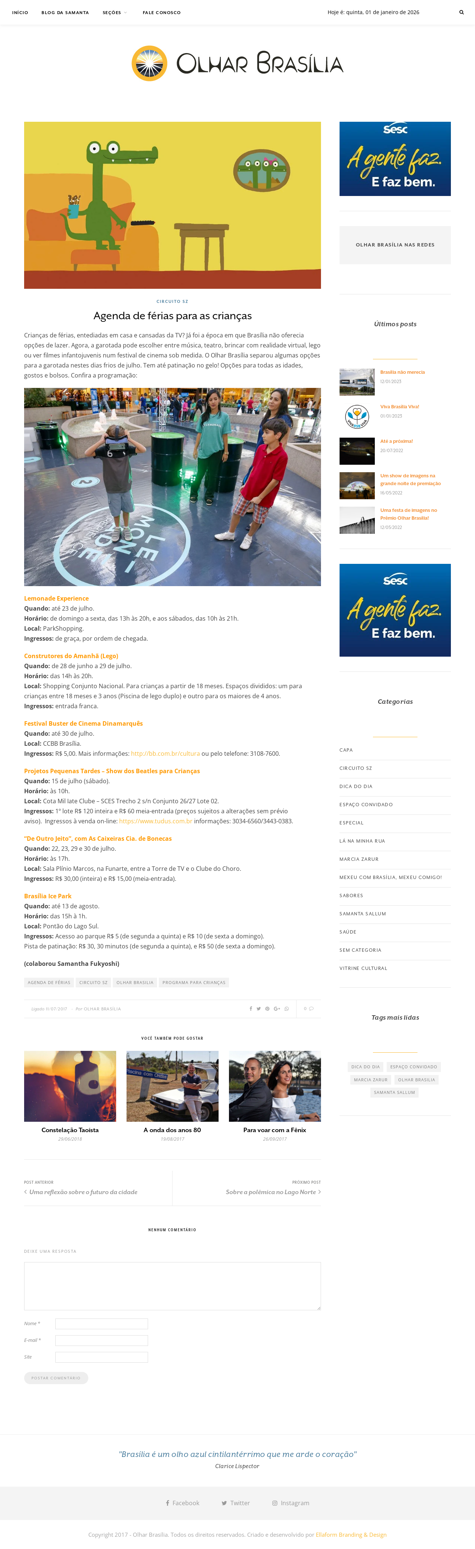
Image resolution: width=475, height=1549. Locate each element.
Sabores (352, 895)
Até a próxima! (396, 441)
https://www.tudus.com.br (156, 821)
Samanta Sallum (363, 913)
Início (20, 12)
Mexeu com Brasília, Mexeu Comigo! (391, 877)
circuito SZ (93, 982)
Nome (32, 1323)
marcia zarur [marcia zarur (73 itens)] (371, 1079)
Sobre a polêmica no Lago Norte (273, 1192)
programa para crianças (194, 982)
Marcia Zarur (359, 859)
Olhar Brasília (102, 1009)
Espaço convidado (366, 804)
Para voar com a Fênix (274, 1130)
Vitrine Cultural (363, 968)
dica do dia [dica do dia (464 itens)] (365, 1066)
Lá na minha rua (363, 841)
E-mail (32, 1340)
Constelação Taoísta (70, 1130)
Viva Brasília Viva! (399, 406)
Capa (346, 750)
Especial (352, 823)
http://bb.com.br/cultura (165, 753)
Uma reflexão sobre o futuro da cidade (80, 1192)
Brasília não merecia (402, 372)
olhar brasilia (135, 982)
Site (28, 1356)
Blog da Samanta (65, 12)
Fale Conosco (162, 12)
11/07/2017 (57, 1009)
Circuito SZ (173, 301)
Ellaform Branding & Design (351, 1534)
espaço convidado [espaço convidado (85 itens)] (414, 1066)
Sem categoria (361, 950)
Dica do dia (356, 786)
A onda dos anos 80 (172, 1130)
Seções (112, 12)
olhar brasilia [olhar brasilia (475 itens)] (416, 1079)
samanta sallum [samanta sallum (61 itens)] (394, 1092)
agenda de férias (49, 982)
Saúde (348, 932)
